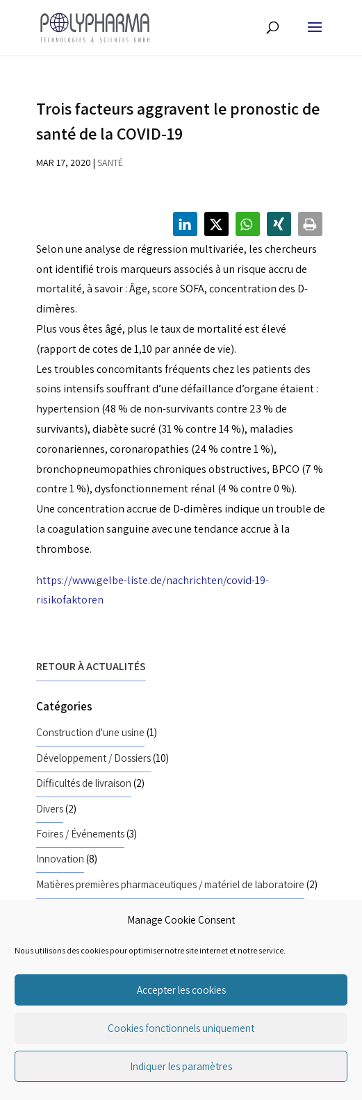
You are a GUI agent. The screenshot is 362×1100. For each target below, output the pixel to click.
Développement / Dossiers (93, 758)
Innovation (60, 858)
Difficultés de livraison (83, 783)
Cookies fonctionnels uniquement (181, 1028)
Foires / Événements (80, 833)
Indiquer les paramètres (181, 1066)
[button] (185, 224)
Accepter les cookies (181, 990)
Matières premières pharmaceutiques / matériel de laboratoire (170, 884)
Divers (49, 808)
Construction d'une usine (90, 732)
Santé (110, 162)
